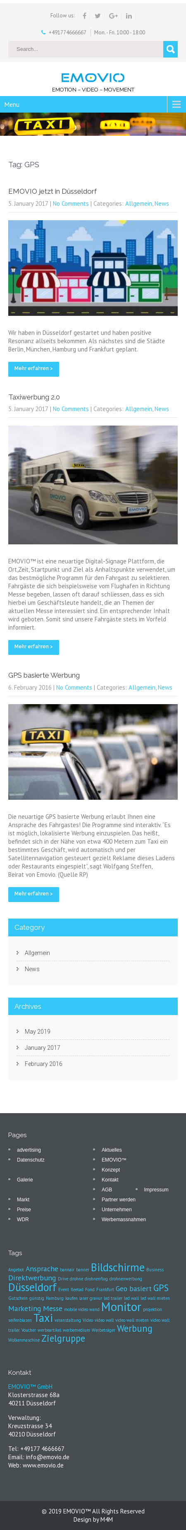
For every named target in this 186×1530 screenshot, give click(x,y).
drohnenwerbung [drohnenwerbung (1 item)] (126, 1279)
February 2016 (43, 1064)
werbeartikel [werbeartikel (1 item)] (49, 1330)
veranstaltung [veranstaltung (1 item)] (68, 1320)
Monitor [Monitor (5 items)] (121, 1306)
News (162, 203)
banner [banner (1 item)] (82, 1270)
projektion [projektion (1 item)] (152, 1309)
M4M (106, 1519)
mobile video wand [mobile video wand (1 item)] (82, 1309)
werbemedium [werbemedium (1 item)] (76, 1330)
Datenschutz (31, 1160)
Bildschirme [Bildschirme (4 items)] (118, 1267)
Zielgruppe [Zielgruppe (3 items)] (63, 1338)
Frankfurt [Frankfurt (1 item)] (105, 1289)
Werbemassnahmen (124, 1219)
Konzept (111, 1170)
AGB (107, 1190)
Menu (11, 104)
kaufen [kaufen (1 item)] (71, 1298)
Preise (24, 1209)
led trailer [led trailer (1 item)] (113, 1298)
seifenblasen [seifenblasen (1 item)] (20, 1320)
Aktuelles (112, 1150)
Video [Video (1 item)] (88, 1320)
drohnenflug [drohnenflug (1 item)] (96, 1279)
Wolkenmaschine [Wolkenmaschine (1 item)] (24, 1340)
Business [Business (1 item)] (155, 1270)
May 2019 (37, 1031)
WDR (23, 1219)
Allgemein (138, 203)
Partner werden (119, 1200)
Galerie (25, 1180)
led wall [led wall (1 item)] (131, 1298)
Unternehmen (117, 1209)
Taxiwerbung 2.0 (34, 397)
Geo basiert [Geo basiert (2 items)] (134, 1288)
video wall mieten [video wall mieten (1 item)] (132, 1320)
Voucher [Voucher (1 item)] (28, 1330)
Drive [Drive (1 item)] (63, 1279)
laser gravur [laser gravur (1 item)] (90, 1298)
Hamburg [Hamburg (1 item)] (55, 1298)
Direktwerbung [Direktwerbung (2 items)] (32, 1277)
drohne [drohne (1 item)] (76, 1279)
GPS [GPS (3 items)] (161, 1288)
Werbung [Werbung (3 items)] (135, 1328)
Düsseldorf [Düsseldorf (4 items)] (32, 1287)
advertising (29, 1150)
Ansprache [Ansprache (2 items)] (42, 1268)
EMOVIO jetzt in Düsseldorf (52, 191)
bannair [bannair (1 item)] (67, 1270)
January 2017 (42, 1047)
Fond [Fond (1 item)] (90, 1289)
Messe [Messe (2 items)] (52, 1308)
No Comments (71, 203)
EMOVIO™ (114, 1160)
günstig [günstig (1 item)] (36, 1298)
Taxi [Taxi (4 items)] (43, 1318)
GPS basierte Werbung (44, 675)
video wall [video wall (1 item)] (104, 1320)
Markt (23, 1200)
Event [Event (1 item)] (63, 1289)
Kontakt (110, 1180)
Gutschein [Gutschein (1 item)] (18, 1298)
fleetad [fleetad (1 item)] (77, 1289)
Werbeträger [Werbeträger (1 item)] (103, 1330)
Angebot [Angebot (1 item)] (16, 1270)
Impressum (156, 1190)
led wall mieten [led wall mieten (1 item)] (155, 1298)
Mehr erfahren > (33, 368)
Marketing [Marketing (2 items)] (24, 1308)
